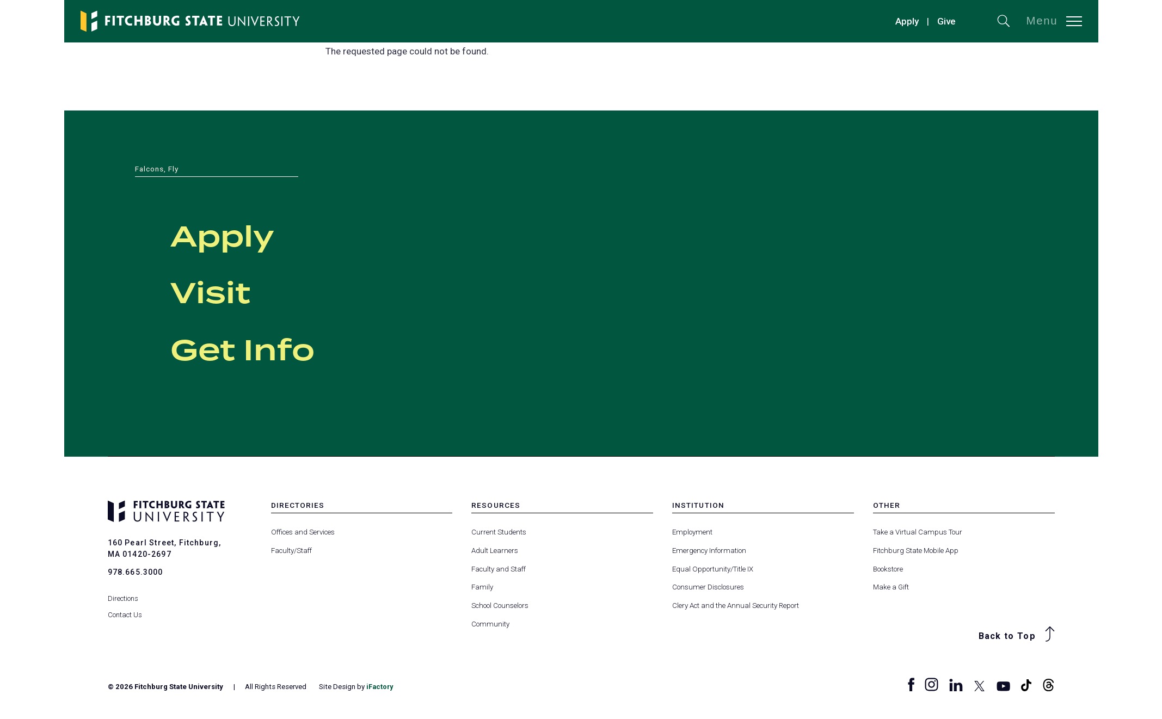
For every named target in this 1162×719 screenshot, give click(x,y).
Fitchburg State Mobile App (915, 550)
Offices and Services (303, 532)
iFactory (380, 687)
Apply (907, 21)
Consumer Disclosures (708, 587)
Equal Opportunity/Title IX (712, 569)
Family (482, 587)
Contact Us (125, 608)
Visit (222, 291)
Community (490, 624)
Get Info (264, 348)
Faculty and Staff (498, 569)
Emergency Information (709, 550)
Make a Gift (891, 587)
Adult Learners (494, 550)
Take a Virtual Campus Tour (917, 532)
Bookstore (888, 569)
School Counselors (499, 605)
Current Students (498, 532)
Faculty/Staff (291, 550)
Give (946, 21)
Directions (123, 592)
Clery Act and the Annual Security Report (735, 605)
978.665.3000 (135, 572)
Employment (692, 532)
